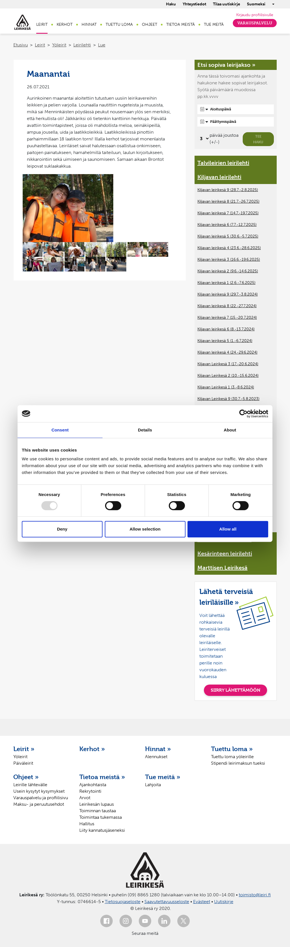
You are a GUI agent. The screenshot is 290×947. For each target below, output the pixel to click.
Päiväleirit (23, 763)
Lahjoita (153, 784)
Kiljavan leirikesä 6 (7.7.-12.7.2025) (227, 224)
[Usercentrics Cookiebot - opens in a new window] (243, 413)
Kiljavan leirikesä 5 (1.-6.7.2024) (224, 340)
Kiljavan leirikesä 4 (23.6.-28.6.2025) (229, 247)
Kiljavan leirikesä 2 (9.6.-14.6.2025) (227, 271)
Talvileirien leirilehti (223, 162)
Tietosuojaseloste (122, 901)
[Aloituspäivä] (235, 109)
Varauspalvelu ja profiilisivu (40, 797)
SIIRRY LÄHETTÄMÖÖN (235, 690)
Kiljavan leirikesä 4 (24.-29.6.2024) (227, 352)
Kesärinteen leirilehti (224, 553)
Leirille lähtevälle (30, 784)
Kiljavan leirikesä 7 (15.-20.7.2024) (227, 317)
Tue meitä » (162, 777)
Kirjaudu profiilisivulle (254, 14)
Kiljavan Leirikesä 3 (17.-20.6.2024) (227, 364)
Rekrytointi (90, 791)
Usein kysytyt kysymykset (39, 791)
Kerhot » (92, 749)
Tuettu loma (119, 24)
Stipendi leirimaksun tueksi (238, 763)
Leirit (42, 24)
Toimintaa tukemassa (100, 817)
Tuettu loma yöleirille (232, 756)
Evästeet (201, 901)
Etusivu (20, 45)
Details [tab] (145, 429)
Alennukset (156, 756)
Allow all (227, 529)
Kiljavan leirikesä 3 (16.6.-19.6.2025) (228, 259)
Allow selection (144, 529)
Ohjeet (149, 24)
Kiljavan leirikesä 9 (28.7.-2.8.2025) (227, 189)
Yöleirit (59, 45)
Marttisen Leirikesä (222, 567)
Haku (171, 4)
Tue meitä (214, 24)
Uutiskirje (223, 901)
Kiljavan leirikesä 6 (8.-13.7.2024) (226, 329)
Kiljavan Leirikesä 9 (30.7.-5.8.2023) (228, 398)
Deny (62, 529)
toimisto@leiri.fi (255, 894)
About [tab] (230, 429)
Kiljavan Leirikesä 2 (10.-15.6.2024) (228, 375)
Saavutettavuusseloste (166, 901)
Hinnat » (158, 749)
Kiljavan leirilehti (219, 177)
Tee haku (258, 139)
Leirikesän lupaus (96, 804)
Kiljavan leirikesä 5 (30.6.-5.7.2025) (227, 236)
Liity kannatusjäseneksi (102, 830)
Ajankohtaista (92, 784)
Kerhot (64, 24)
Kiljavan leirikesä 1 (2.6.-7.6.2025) (226, 282)
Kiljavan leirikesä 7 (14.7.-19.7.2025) (228, 213)
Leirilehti (82, 45)
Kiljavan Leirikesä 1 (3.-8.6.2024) (225, 387)
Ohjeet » (26, 777)
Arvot (84, 797)
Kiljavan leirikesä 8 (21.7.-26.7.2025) (228, 201)
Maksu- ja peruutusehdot (38, 804)
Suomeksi (256, 4)
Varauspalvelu (254, 23)
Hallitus (86, 823)
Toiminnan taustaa (97, 810)
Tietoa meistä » (102, 777)
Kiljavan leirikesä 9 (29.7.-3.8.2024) (227, 294)
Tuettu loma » (232, 749)
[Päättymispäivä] (235, 122)
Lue (101, 45)
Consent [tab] (60, 429)
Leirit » (24, 749)
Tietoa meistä (180, 24)
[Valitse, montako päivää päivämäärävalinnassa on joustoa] (203, 139)
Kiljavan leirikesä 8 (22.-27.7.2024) (227, 305)
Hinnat (89, 24)
